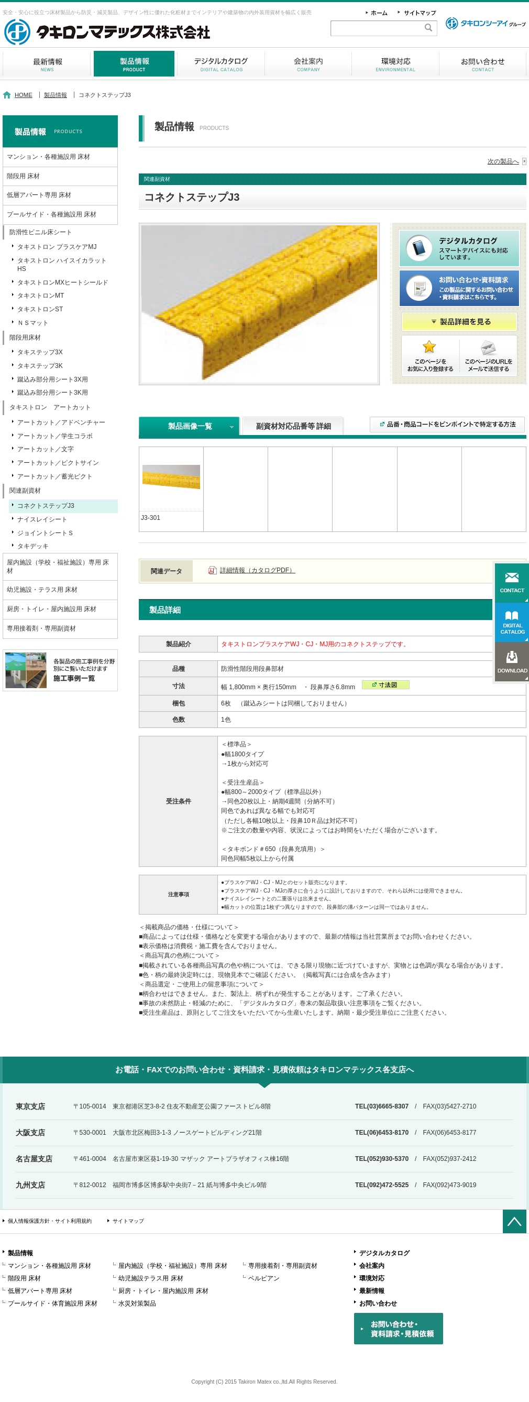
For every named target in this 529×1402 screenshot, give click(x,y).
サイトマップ (128, 1221)
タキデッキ (33, 546)
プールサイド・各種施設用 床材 (51, 214)
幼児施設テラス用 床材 (150, 1278)
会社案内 (308, 64)
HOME (23, 95)
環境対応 (395, 64)
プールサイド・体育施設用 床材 (52, 1303)
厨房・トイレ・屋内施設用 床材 (51, 609)
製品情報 (134, 64)
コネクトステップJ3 (45, 505)
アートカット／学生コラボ (55, 436)
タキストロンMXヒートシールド (62, 282)
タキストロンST (40, 309)
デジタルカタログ (221, 64)
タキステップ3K (40, 365)
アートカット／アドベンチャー (61, 422)
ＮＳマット (33, 323)
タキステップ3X (40, 352)
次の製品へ (503, 161)
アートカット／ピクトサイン (58, 462)
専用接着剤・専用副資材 (41, 628)
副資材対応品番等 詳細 (294, 426)
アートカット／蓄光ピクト (55, 476)
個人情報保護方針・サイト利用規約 (50, 1221)
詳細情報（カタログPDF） (257, 570)
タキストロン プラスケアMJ (56, 247)
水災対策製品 (137, 1303)
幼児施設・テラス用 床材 (42, 589)
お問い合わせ (482, 64)
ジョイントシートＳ (45, 533)
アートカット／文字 (45, 449)
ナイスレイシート (42, 519)
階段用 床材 (23, 176)
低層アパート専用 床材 (39, 195)
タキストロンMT (40, 295)
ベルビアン (264, 1278)
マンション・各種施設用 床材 (48, 156)
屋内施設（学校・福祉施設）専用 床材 (58, 566)
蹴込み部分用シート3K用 (52, 392)
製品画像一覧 (190, 426)
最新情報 (46, 64)
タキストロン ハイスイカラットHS (62, 265)
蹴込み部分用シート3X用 (52, 379)
